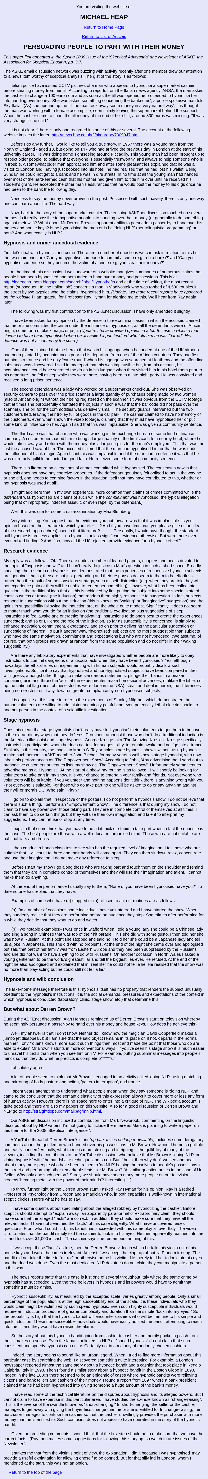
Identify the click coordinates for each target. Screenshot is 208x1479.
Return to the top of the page (35, 1472)
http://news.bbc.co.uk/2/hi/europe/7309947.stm (95, 135)
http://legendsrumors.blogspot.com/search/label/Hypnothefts (59, 282)
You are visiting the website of (104, 6)
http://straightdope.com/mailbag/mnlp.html (62, 1111)
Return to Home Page (104, 27)
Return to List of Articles (104, 36)
